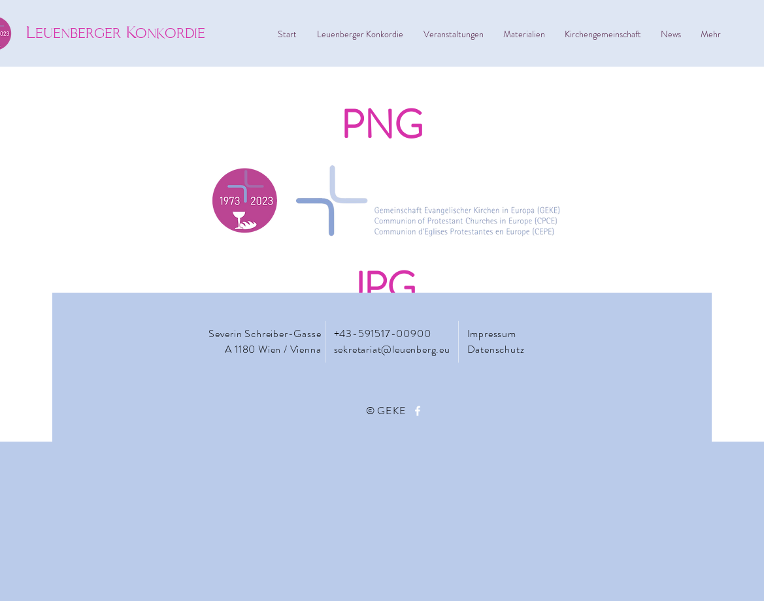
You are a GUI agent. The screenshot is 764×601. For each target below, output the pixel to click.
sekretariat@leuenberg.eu (392, 349)
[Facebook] (417, 410)
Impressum (493, 333)
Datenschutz (496, 349)
